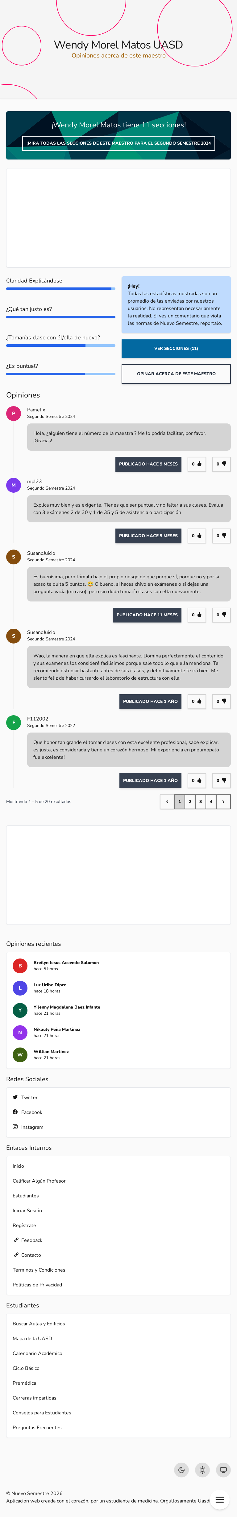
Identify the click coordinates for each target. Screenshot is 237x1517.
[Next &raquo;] (223, 801)
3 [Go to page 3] (200, 802)
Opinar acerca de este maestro (176, 374)
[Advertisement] (118, 218)
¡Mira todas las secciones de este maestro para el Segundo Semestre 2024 (119, 143)
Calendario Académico (37, 1353)
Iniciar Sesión (27, 1210)
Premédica (24, 1383)
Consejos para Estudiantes (42, 1412)
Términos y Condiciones (39, 1270)
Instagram (28, 1127)
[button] (220, 1500)
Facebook (27, 1112)
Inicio (18, 1166)
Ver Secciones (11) (176, 348)
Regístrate (24, 1225)
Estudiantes (26, 1195)
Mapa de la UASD (32, 1338)
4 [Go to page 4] (211, 802)
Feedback (27, 1240)
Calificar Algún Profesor (39, 1181)
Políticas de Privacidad (37, 1284)
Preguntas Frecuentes (37, 1427)
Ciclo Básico (26, 1368)
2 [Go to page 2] (190, 802)
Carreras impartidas (34, 1398)
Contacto (27, 1255)
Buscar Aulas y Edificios (39, 1323)
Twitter (25, 1097)
